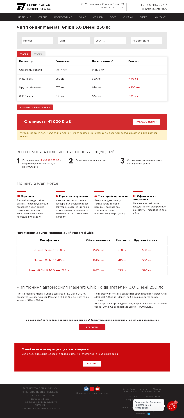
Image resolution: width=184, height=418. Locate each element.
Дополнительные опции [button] (35, 107)
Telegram (143, 414)
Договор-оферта (40, 399)
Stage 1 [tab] (24, 54)
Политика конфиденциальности (40, 402)
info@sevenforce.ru (154, 9)
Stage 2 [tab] (38, 54)
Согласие (40, 405)
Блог (113, 17)
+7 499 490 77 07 (154, 5)
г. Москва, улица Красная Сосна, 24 (102, 4)
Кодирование (63, 17)
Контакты (160, 17)
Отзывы (98, 17)
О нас (82, 17)
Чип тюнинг (24, 17)
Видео (144, 17)
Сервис (42, 17)
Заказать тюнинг (146, 122)
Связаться (92, 364)
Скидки (128, 17)
